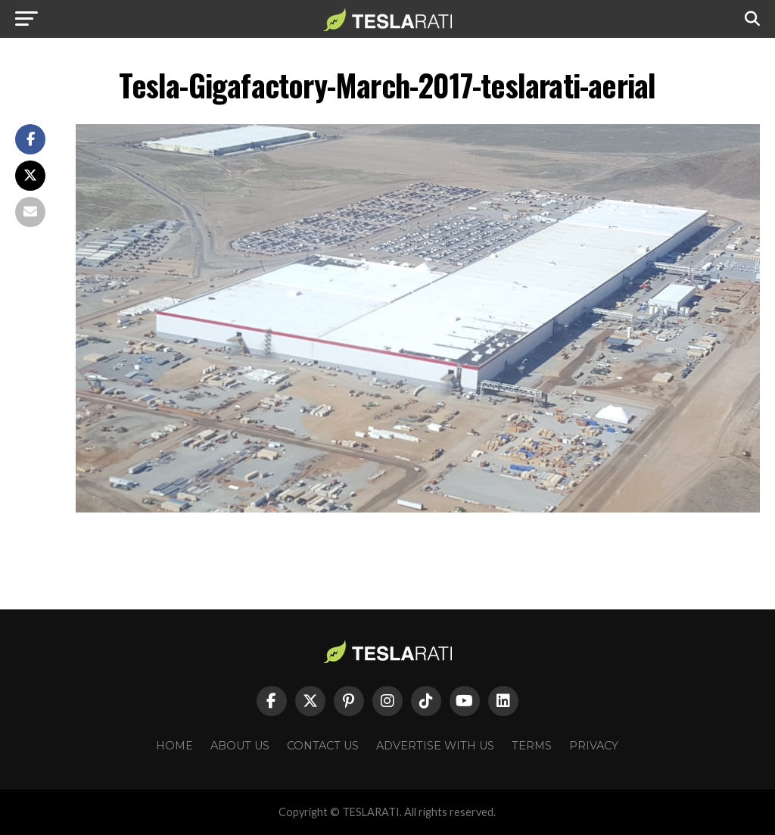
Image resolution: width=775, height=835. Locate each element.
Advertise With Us (435, 745)
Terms (532, 745)
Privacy (593, 745)
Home (174, 745)
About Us (239, 745)
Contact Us (323, 745)
